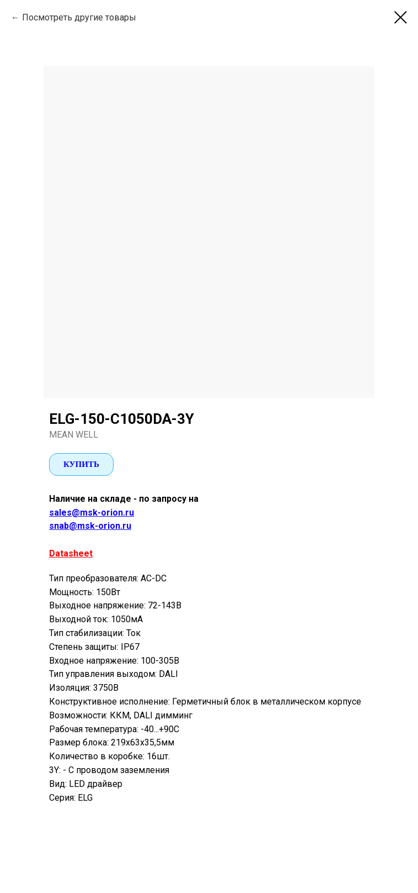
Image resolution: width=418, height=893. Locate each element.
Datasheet (71, 553)
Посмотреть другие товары (79, 17)
